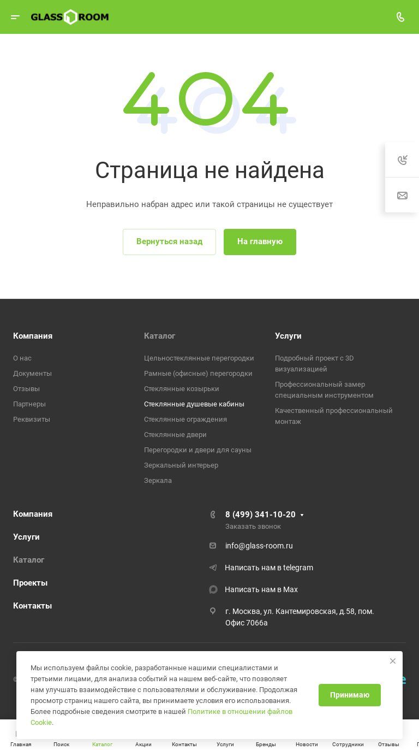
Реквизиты (31, 419)
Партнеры (29, 404)
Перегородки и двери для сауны (198, 450)
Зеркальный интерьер (181, 465)
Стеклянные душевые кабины (194, 404)
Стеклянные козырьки (181, 389)
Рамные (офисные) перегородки (198, 373)
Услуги (288, 336)
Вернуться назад (169, 241)
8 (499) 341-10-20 (260, 514)
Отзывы (26, 389)
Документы (32, 373)
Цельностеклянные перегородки (199, 358)
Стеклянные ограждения (185, 419)
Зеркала (158, 480)
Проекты (30, 583)
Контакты (32, 606)
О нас (22, 358)
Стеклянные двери (175, 434)
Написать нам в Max (261, 589)
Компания (32, 336)
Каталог (159, 336)
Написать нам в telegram (269, 567)
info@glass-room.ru (259, 545)
